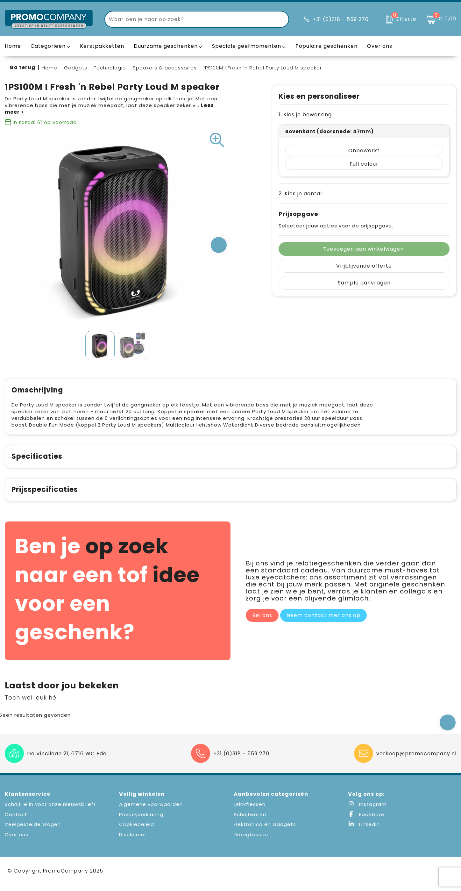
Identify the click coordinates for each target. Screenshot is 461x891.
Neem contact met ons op (323, 622)
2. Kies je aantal (300, 193)
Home (49, 67)
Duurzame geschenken (166, 46)
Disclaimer (132, 841)
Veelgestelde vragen (33, 831)
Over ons (16, 841)
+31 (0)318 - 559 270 (341, 19)
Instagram (367, 811)
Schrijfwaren (250, 821)
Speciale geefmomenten (246, 46)
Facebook (366, 821)
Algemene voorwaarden (151, 811)
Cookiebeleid (136, 831)
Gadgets (75, 67)
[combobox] (189, 19)
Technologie (110, 67)
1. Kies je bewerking (305, 114)
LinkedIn (364, 831)
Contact (16, 821)
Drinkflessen (250, 811)
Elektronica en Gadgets (265, 831)
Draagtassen (251, 841)
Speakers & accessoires (165, 67)
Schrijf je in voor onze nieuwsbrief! (50, 811)
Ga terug (22, 67)
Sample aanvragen (364, 282)
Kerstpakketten (102, 46)
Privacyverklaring (141, 821)
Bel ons (262, 622)
